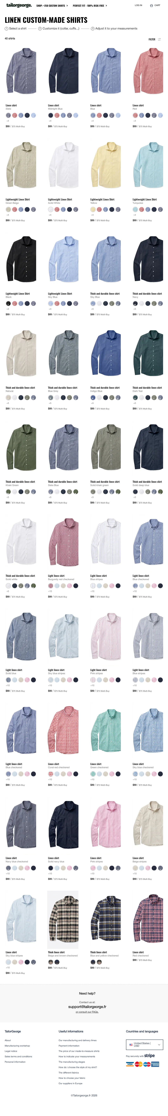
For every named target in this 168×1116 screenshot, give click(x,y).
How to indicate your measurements (77, 1066)
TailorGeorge (13, 1041)
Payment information (69, 1055)
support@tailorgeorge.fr (87, 1016)
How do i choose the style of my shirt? (78, 1077)
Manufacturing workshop (17, 1055)
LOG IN (138, 5)
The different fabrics (69, 1082)
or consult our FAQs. (87, 1022)
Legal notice (11, 1061)
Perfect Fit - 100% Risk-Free (88, 5)
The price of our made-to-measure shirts (79, 1061)
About (8, 1050)
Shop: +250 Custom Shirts (50, 5)
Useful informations (71, 1041)
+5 (92, 319)
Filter (155, 48)
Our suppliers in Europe (70, 1093)
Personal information (15, 1072)
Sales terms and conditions (18, 1066)
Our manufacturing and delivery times (78, 1050)
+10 (50, 601)
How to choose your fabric (72, 1088)
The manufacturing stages (72, 1072)
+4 (7, 131)
